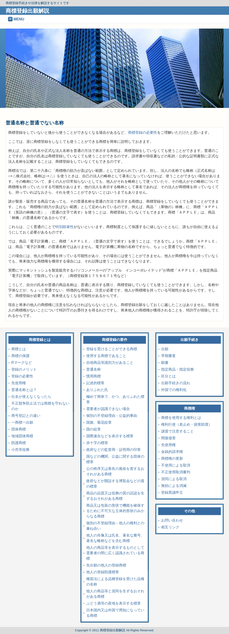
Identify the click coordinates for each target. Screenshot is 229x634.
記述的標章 (95, 383)
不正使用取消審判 (175, 472)
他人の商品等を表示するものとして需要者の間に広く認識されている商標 (115, 553)
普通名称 (93, 369)
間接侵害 (168, 438)
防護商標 (18, 443)
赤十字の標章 (97, 443)
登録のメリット (24, 369)
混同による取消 (174, 479)
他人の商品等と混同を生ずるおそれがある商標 (115, 593)
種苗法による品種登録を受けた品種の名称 (115, 581)
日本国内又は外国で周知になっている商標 (115, 612)
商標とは (18, 349)
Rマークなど (21, 362)
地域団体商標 (22, 436)
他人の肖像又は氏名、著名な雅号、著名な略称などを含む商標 (115, 538)
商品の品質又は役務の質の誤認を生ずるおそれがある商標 (115, 495)
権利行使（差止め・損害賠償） (186, 424)
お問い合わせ (172, 520)
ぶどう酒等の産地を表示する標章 (113, 603)
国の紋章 (93, 429)
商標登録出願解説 (27, 11)
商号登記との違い (25, 416)
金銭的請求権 (172, 452)
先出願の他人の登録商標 (106, 565)
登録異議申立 (172, 492)
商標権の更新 (172, 458)
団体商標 (18, 429)
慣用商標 (93, 376)
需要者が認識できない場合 (108, 409)
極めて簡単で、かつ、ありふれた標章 (115, 399)
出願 (164, 349)
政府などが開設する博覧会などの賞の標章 (115, 483)
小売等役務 (20, 450)
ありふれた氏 (97, 390)
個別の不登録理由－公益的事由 (111, 416)
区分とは (168, 376)
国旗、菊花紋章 (99, 422)
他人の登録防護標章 (102, 572)
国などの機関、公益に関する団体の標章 (115, 459)
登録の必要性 (22, 376)
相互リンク (170, 527)
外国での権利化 (174, 390)
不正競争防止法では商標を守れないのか (40, 406)
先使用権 (18, 383)
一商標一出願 (22, 422)
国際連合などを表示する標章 (109, 436)
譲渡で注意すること (177, 431)
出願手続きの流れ (175, 383)
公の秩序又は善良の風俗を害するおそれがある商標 (115, 471)
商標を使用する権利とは (181, 418)
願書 (164, 362)
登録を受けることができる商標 (111, 349)
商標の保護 (20, 356)
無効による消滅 (174, 486)
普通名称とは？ (24, 390)
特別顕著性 (64, 227)
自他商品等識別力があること (109, 362)
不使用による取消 (175, 465)
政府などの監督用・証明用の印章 (113, 450)
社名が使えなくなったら (31, 396)
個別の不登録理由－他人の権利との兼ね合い (115, 525)
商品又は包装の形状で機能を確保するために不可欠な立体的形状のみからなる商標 (115, 510)
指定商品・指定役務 (177, 369)
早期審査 (168, 356)
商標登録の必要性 (142, 132)
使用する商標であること (106, 356)
